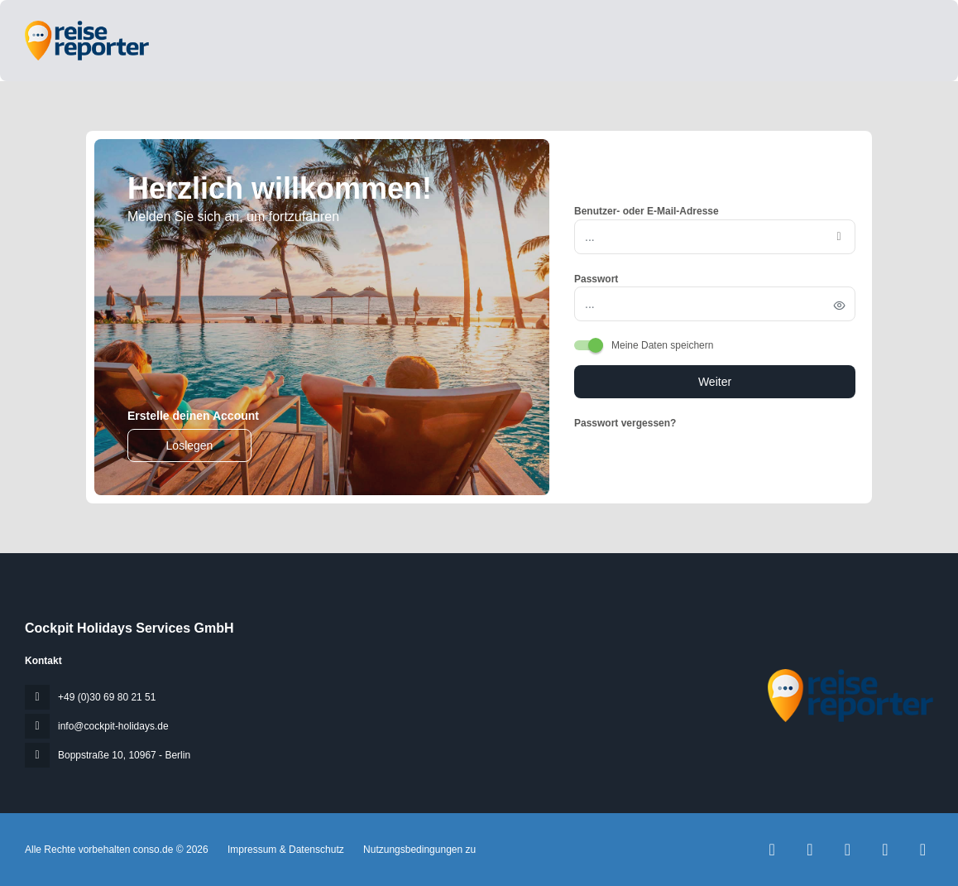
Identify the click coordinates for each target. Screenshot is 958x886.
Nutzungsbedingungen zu (418, 849)
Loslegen (189, 445)
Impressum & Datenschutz (286, 849)
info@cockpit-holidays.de (113, 726)
